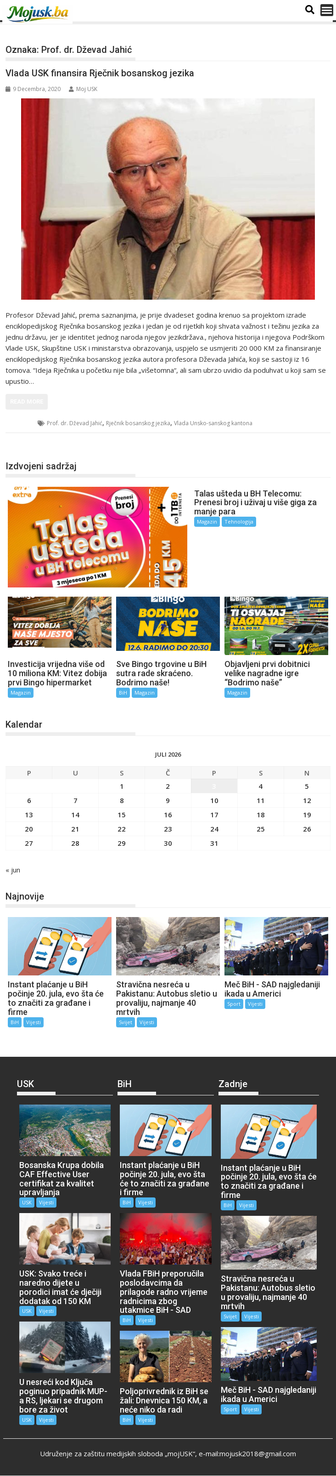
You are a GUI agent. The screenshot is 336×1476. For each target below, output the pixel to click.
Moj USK (83, 89)
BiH (123, 692)
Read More (26, 401)
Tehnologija (238, 521)
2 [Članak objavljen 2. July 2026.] (168, 786)
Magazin (207, 521)
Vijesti (33, 1022)
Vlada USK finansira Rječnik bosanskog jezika (100, 73)
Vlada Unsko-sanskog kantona (213, 423)
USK (22, 423)
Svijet (125, 1022)
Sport (234, 1003)
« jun (13, 869)
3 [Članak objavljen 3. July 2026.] (214, 786)
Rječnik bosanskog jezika (138, 423)
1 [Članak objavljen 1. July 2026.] (122, 786)
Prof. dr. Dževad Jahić (74, 423)
